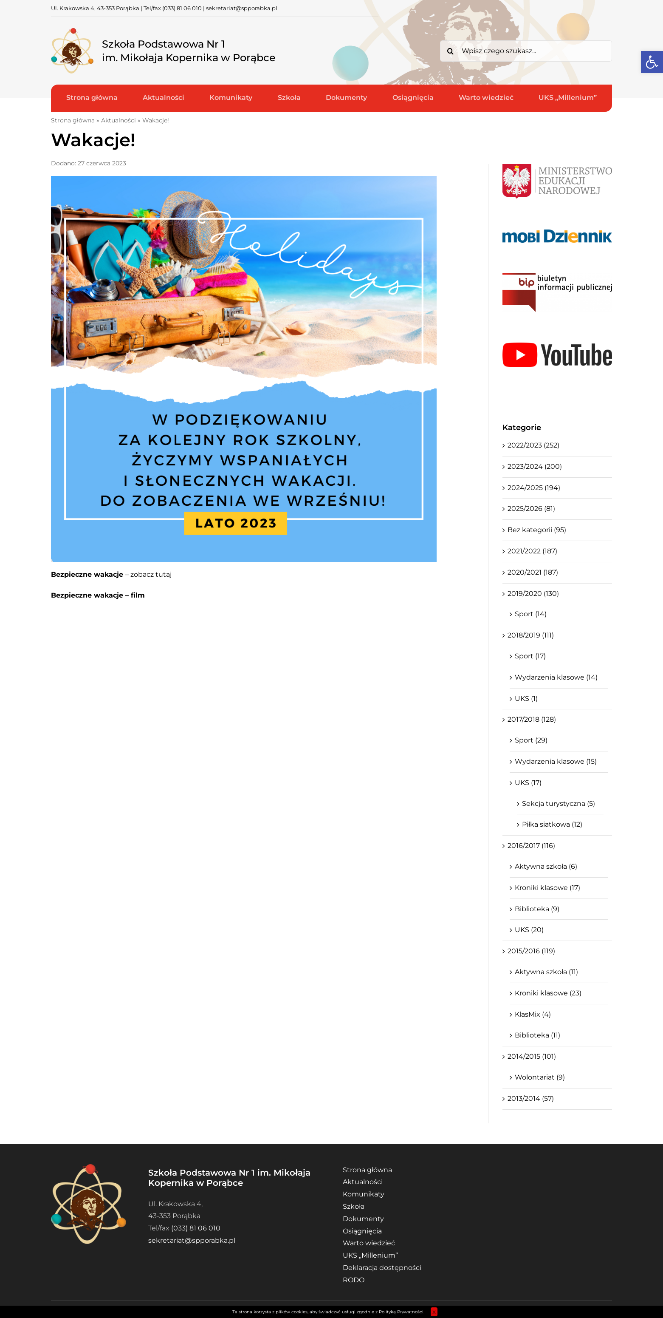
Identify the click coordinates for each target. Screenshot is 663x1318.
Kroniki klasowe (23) (548, 993)
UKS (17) (528, 783)
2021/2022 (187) (532, 551)
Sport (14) (531, 614)
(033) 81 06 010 (182, 8)
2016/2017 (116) (531, 846)
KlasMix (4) (533, 1014)
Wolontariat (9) (540, 1077)
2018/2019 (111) (531, 635)
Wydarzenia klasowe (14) (556, 677)
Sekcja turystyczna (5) (558, 803)
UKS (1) (526, 698)
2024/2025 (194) (534, 488)
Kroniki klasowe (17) (547, 888)
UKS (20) (529, 930)
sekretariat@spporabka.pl (241, 8)
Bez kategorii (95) (537, 530)
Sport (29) (531, 740)
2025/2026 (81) (531, 509)
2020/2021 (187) (533, 572)
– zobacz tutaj (111, 574)
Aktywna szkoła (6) (546, 866)
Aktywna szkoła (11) (546, 972)
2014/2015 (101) (532, 1056)
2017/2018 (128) (532, 719)
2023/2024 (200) (535, 466)
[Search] (450, 51)
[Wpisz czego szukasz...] (526, 51)
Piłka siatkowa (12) (552, 824)
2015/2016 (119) (531, 951)
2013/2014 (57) (531, 1098)
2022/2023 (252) (533, 445)
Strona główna (73, 120)
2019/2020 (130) (533, 594)
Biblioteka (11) (537, 1035)
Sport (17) (530, 656)
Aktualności (118, 120)
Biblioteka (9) (537, 909)
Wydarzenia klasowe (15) (556, 761)
